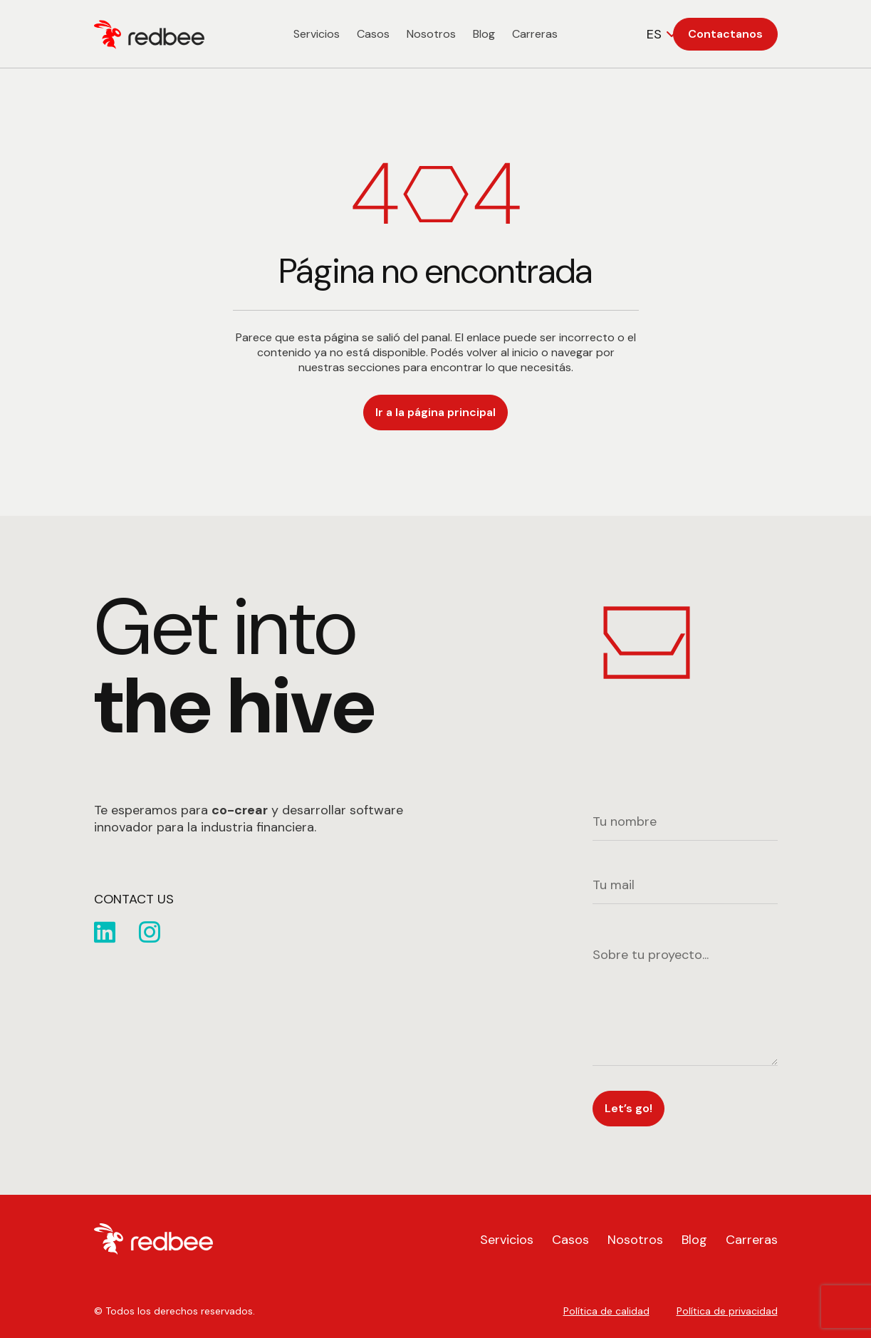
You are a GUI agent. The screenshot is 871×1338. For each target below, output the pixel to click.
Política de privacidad (727, 1311)
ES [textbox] (654, 34)
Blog (484, 34)
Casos (373, 34)
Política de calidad (606, 1311)
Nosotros (431, 34)
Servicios (316, 34)
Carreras (535, 34)
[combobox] (663, 34)
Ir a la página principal (435, 412)
